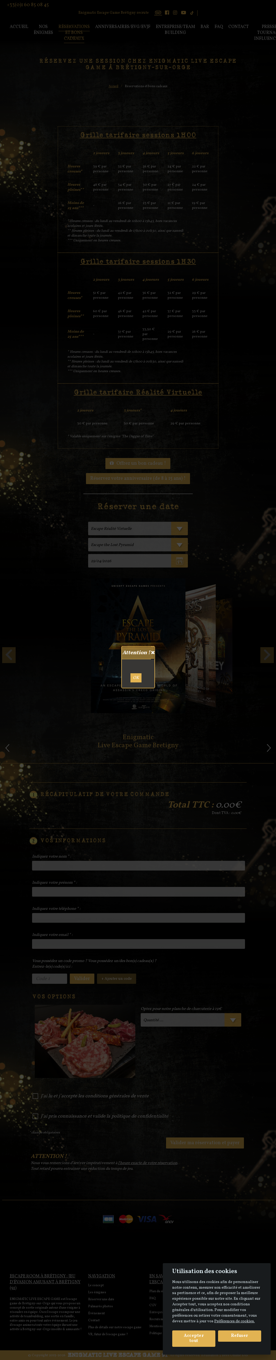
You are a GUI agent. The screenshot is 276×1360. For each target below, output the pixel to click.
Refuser (239, 1336)
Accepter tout (194, 1338)
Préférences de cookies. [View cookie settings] (234, 1321)
